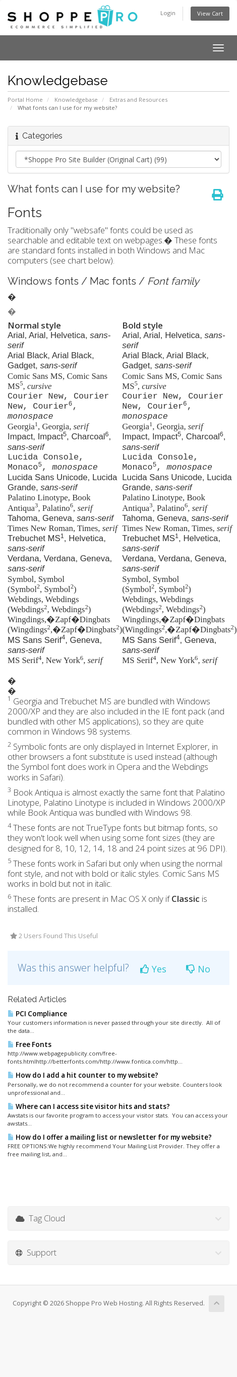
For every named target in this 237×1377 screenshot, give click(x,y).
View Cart (210, 13)
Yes (153, 969)
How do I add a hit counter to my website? (83, 1075)
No (198, 969)
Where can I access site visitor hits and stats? (89, 1106)
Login (167, 13)
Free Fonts (29, 1044)
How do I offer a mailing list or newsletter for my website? (110, 1137)
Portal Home (25, 99)
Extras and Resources (138, 99)
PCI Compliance (37, 1013)
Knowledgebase (76, 99)
